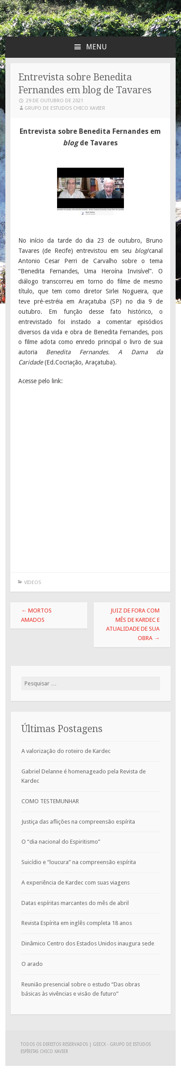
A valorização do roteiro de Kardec (66, 751)
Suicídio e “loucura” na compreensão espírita (78, 862)
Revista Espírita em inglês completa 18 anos (76, 923)
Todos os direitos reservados (55, 1044)
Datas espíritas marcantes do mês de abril (75, 903)
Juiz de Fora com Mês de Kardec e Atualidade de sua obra (133, 624)
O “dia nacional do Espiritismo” (60, 841)
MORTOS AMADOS (36, 615)
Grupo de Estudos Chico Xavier (65, 108)
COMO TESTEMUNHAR (50, 801)
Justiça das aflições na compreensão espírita (78, 821)
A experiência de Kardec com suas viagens (75, 882)
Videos (32, 582)
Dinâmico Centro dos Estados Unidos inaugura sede (87, 943)
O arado (32, 964)
